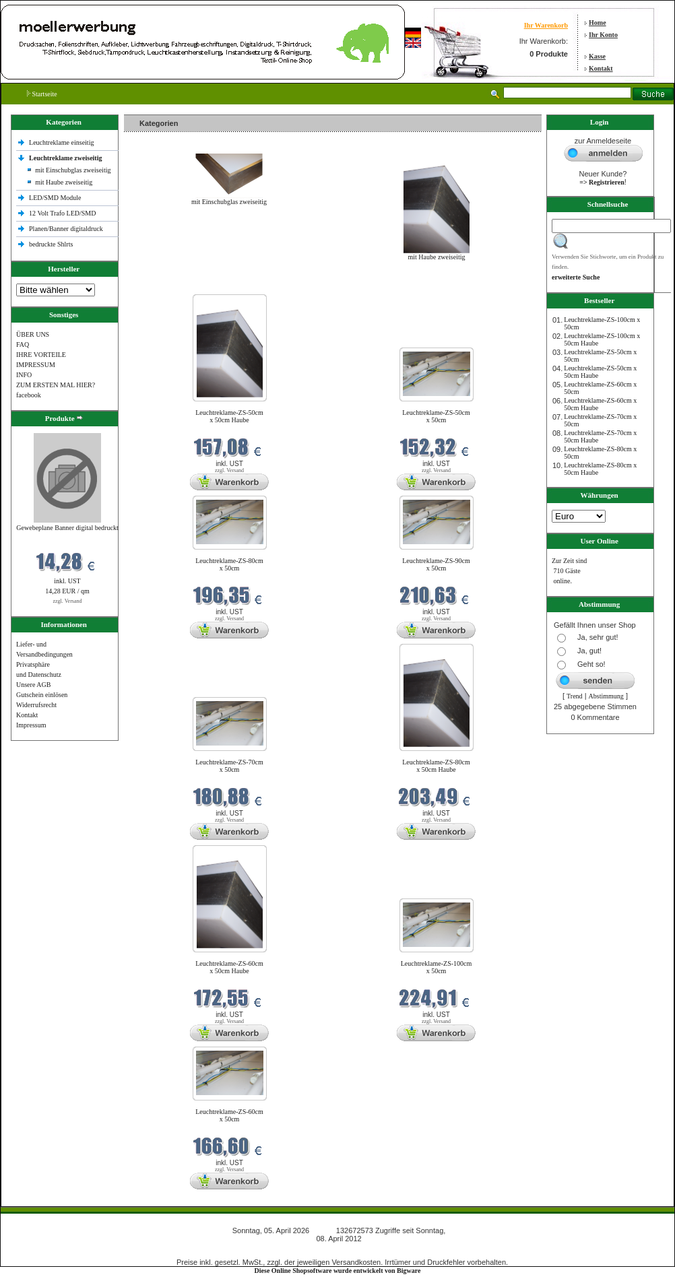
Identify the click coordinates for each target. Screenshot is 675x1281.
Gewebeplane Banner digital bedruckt (67, 527)
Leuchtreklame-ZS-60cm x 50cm (229, 1115)
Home (597, 22)
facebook (28, 395)
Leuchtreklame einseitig (62, 142)
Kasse (597, 56)
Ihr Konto (603, 34)
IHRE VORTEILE (41, 354)
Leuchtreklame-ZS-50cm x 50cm (436, 416)
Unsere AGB (33, 684)
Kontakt (601, 68)
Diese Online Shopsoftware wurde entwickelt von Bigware (338, 1270)
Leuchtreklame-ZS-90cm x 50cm (436, 564)
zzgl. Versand (67, 601)
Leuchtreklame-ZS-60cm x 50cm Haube (229, 967)
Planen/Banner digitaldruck (66, 228)
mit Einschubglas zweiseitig (72, 170)
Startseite (42, 94)
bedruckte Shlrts (51, 244)
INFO (24, 375)
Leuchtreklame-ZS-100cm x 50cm (436, 967)
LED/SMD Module (55, 197)
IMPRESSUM (35, 364)
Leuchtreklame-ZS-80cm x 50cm (229, 564)
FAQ (22, 344)
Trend (575, 696)
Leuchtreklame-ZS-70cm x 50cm (229, 765)
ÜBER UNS (32, 334)
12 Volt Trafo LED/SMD (62, 213)
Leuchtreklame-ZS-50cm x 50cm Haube (229, 416)
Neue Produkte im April (159, 286)
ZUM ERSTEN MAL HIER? (55, 385)
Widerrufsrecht (36, 705)
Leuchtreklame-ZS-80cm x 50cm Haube (436, 765)
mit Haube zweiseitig (63, 182)
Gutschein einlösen (41, 694)
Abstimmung (606, 696)
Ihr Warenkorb (546, 25)
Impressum (31, 725)
